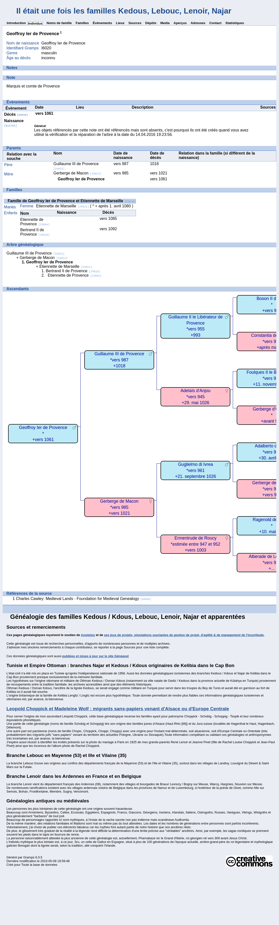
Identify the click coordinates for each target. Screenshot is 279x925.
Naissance (14, 123)
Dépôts (150, 23)
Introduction (16, 23)
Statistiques (234, 23)
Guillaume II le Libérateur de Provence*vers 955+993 (195, 326)
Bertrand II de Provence (35, 232)
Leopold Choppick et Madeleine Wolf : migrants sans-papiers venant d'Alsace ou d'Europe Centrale (117, 708)
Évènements (102, 23)
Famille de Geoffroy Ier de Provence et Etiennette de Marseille (72, 201)
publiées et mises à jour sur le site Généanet (95, 656)
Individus (35, 23)
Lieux (120, 23)
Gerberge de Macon (77, 173)
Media (165, 23)
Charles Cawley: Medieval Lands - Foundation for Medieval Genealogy (83, 599)
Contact (215, 23)
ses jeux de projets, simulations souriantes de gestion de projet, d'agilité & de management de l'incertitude (184, 635)
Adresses (198, 23)
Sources (134, 23)
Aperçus (180, 23)
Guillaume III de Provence (35, 253)
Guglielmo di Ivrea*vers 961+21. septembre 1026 (195, 470)
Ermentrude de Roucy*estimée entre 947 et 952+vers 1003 (195, 544)
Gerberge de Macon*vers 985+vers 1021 (119, 507)
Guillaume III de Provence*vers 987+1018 (119, 359)
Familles (82, 23)
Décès (16, 114)
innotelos (88, 635)
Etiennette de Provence (35, 221)
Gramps (29, 857)
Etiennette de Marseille (62, 206)
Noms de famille (59, 23)
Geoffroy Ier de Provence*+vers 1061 (43, 433)
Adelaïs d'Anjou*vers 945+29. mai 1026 (195, 396)
